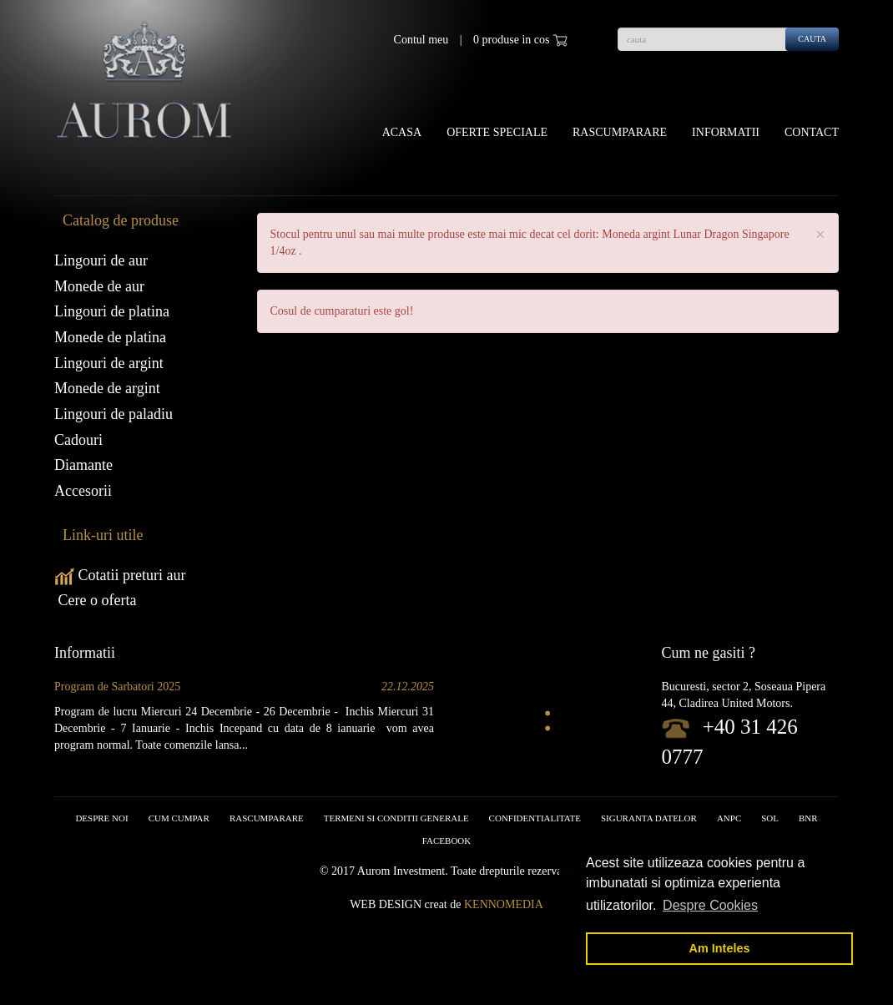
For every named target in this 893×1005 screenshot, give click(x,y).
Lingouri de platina (111, 311)
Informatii (725, 132)
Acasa (401, 132)
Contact (812, 132)
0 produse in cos (520, 40)
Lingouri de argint (109, 363)
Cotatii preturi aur (119, 575)
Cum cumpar (179, 818)
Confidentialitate (535, 818)
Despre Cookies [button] (710, 905)
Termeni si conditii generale (396, 818)
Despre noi (101, 818)
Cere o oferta (95, 600)
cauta (812, 38)
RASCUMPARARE (267, 818)
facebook (446, 841)
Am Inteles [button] (719, 948)
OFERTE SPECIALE (496, 132)
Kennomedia (503, 904)
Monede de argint (107, 388)
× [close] (820, 235)
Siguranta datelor (649, 818)
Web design (385, 904)
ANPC (729, 818)
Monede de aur (99, 286)
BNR (808, 818)
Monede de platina (110, 337)
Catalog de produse (121, 220)
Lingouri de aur (101, 260)
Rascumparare (620, 132)
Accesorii (83, 490)
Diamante (83, 465)
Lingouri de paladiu (113, 414)
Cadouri (78, 440)
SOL (770, 818)
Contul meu (421, 39)
